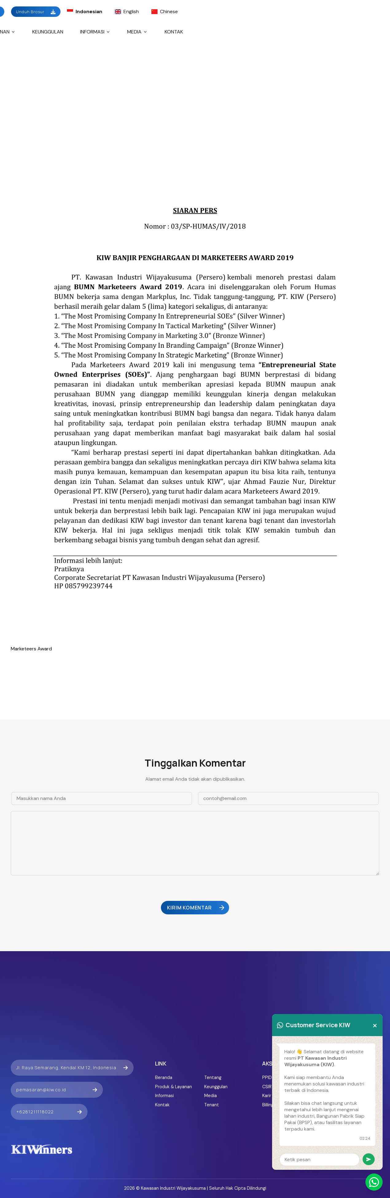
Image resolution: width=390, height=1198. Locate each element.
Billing (268, 1105)
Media (137, 32)
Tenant (211, 1105)
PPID (267, 1077)
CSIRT (268, 1086)
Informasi (95, 32)
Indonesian (84, 11)
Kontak (174, 32)
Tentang (212, 1077)
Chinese (164, 11)
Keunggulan (47, 32)
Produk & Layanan (173, 1086)
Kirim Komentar (196, 907)
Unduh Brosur (36, 11)
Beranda (163, 1077)
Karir (266, 1095)
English (127, 11)
